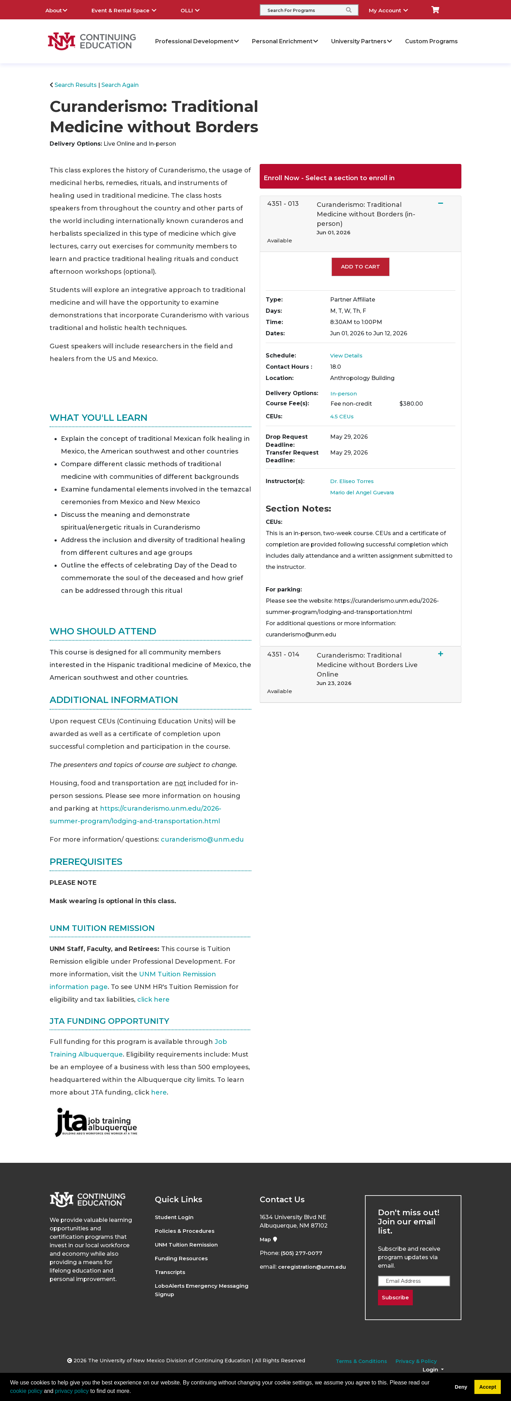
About (61, 9)
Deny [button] (461, 1387)
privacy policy (72, 1391)
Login (431, 1370)
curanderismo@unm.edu (202, 839)
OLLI (195, 9)
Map (269, 1239)
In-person (344, 393)
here (159, 1092)
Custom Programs (431, 41)
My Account (393, 9)
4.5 (342, 416)
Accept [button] (487, 1387)
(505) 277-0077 (302, 1253)
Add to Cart (360, 266)
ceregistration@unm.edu (314, 1266)
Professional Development (197, 41)
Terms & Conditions (361, 1362)
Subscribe (396, 1297)
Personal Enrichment (285, 41)
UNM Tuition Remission (188, 1244)
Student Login (175, 1217)
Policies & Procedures (187, 1231)
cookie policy (26, 1391)
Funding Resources (183, 1258)
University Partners (362, 41)
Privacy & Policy (416, 1362)
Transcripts (171, 1272)
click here (153, 999)
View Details (347, 355)
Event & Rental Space (129, 9)
